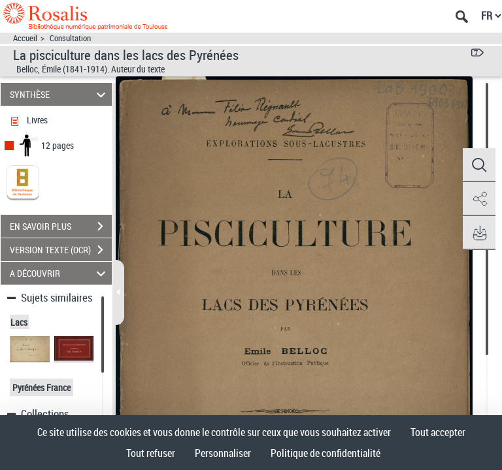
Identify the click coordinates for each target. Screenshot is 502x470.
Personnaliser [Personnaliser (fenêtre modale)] (223, 453)
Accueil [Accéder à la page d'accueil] (25, 38)
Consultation (70, 38)
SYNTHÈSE (60, 94)
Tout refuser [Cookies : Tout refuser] (150, 453)
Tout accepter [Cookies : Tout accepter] (437, 432)
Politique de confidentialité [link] (325, 453)
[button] (479, 165)
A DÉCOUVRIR (60, 273)
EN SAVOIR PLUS (61, 226)
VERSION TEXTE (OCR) (61, 250)
